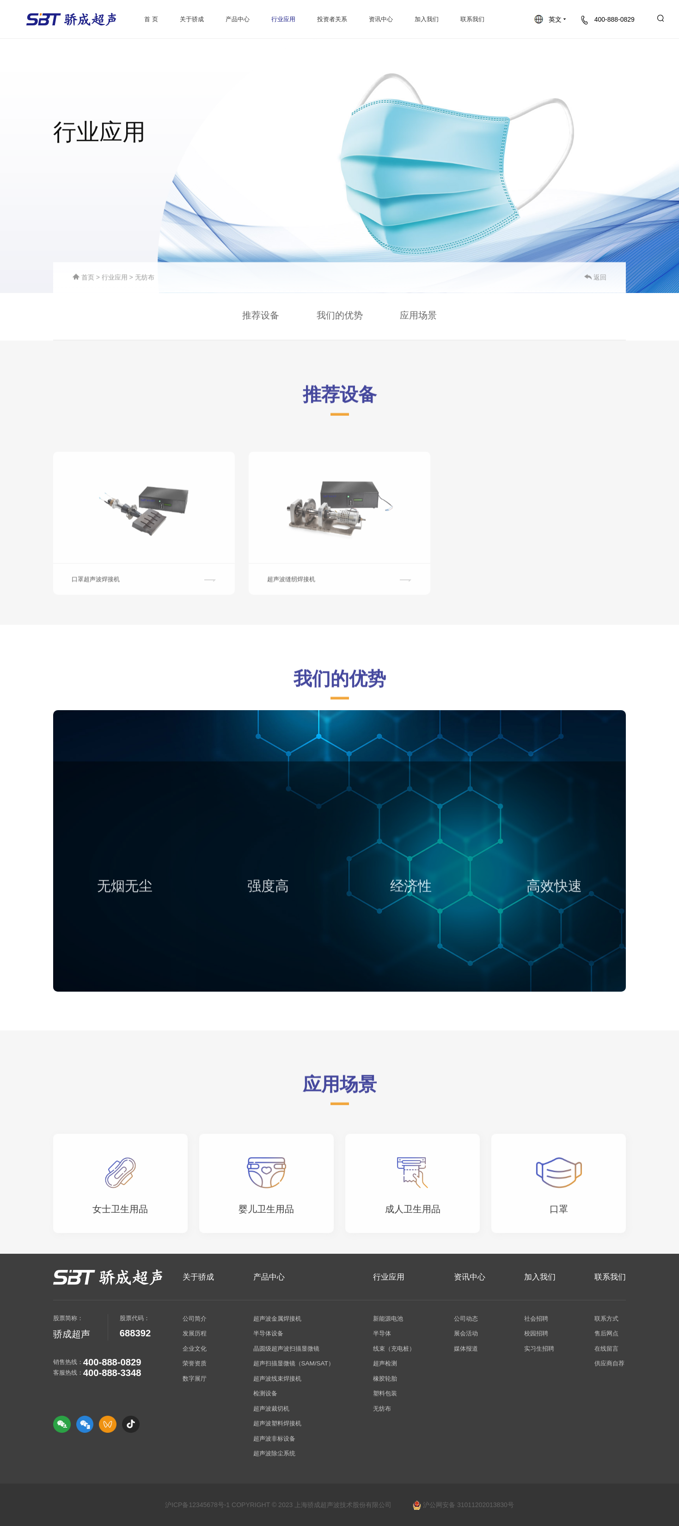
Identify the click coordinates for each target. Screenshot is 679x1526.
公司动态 (466, 1318)
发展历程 (195, 1333)
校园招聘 (536, 1333)
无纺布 (144, 278)
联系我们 (472, 19)
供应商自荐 (609, 1363)
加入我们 (427, 19)
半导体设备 (268, 1333)
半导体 (382, 1333)
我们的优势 (340, 317)
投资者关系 (332, 19)
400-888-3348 (112, 1373)
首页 (84, 278)
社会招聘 (536, 1318)
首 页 (151, 19)
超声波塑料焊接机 (277, 1423)
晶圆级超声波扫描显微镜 (286, 1348)
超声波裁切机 (271, 1408)
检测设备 (265, 1393)
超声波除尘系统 (274, 1453)
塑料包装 (385, 1393)
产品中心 (238, 19)
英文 (550, 19)
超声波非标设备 (274, 1438)
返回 (595, 278)
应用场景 (418, 317)
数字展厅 (195, 1378)
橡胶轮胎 (385, 1378)
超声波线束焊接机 (277, 1378)
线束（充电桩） (394, 1348)
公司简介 (195, 1318)
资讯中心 (381, 19)
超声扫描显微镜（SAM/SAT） (293, 1363)
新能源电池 (388, 1318)
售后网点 (606, 1333)
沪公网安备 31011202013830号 (463, 1504)
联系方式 (606, 1318)
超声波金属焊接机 (277, 1318)
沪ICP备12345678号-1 (197, 1504)
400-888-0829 (607, 19)
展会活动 (466, 1333)
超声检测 (385, 1363)
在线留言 (606, 1348)
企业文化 (195, 1348)
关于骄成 (192, 19)
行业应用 (283, 19)
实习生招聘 (539, 1348)
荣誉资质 (195, 1363)
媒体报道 (466, 1348)
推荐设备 (260, 317)
